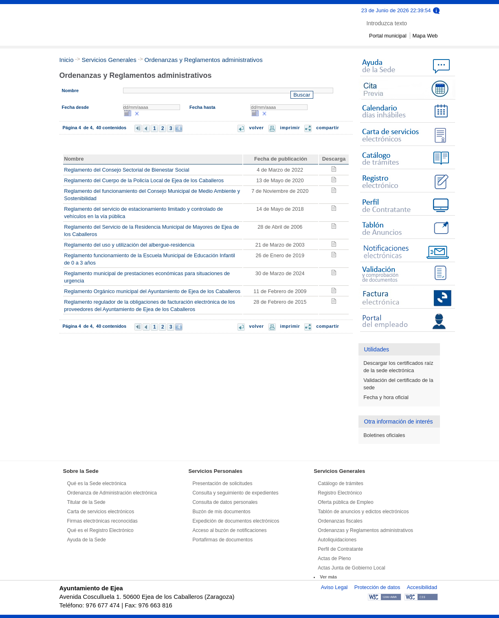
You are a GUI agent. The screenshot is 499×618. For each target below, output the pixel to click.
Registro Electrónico (340, 493)
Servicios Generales (108, 59)
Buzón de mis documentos (221, 511)
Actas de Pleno (334, 558)
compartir (327, 127)
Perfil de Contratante (340, 549)
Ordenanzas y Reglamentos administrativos (204, 59)
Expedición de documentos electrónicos (235, 521)
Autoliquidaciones (337, 540)
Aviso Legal (334, 587)
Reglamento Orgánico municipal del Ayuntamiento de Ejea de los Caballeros (152, 291)
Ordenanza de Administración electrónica (112, 493)
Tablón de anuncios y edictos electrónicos (363, 511)
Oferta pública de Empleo (345, 502)
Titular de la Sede (86, 502)
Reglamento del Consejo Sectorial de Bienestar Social (126, 170)
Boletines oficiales (384, 435)
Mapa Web (424, 36)
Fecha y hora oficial (386, 397)
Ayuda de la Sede (86, 540)
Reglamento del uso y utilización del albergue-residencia (129, 245)
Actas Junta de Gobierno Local (351, 568)
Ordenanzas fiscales (340, 521)
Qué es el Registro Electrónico (100, 530)
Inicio (66, 59)
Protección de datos (377, 587)
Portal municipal (388, 36)
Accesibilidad (422, 587)
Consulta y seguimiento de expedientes (235, 493)
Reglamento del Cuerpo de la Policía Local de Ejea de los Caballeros (144, 180)
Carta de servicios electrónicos (100, 511)
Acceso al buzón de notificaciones (229, 530)
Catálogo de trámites (340, 483)
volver (256, 127)
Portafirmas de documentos (222, 540)
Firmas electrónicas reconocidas (102, 521)
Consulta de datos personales (224, 502)
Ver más (328, 576)
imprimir (290, 127)
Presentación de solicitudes (222, 483)
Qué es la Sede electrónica (96, 483)
